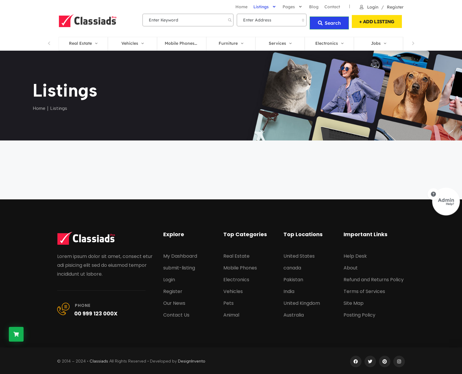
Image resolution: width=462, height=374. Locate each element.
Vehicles (233, 290)
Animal (231, 313)
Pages (293, 7)
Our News (174, 301)
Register (395, 7)
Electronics (236, 278)
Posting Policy (359, 313)
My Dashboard (180, 254)
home (241, 7)
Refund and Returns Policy (374, 278)
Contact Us (176, 313)
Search (329, 21)
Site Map (354, 301)
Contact (332, 7)
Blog (314, 7)
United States (299, 254)
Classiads (99, 359)
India (288, 290)
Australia (293, 313)
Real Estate (236, 254)
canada (292, 266)
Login (368, 7)
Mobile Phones (240, 266)
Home (39, 107)
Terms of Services (364, 290)
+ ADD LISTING (377, 21)
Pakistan (293, 278)
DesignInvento (191, 359)
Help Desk (355, 254)
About (351, 266)
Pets (228, 301)
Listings (265, 7)
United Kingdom (301, 301)
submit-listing (179, 266)
